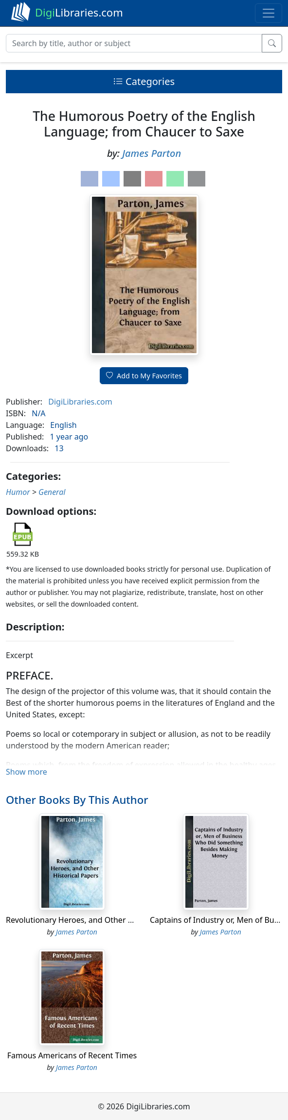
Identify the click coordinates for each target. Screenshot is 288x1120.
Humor (18, 492)
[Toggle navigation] (268, 13)
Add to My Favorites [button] (144, 375)
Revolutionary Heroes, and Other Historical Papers (97, 920)
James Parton (151, 153)
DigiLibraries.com (80, 401)
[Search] (134, 43)
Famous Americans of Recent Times (72, 1055)
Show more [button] (26, 771)
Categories (144, 81)
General (51, 492)
